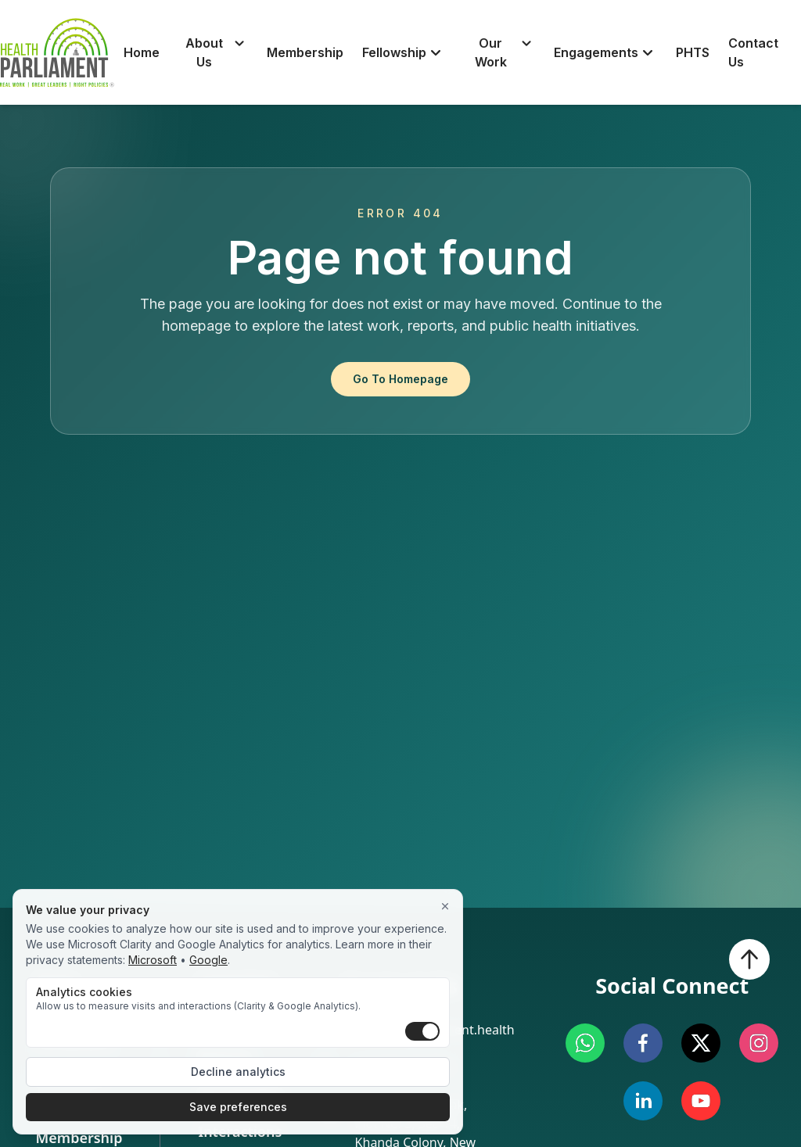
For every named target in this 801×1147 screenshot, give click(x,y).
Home (142, 52)
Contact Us (753, 52)
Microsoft (152, 959)
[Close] (445, 907)
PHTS (692, 52)
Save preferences (238, 1106)
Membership (305, 52)
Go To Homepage (400, 378)
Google (208, 959)
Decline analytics (238, 1071)
